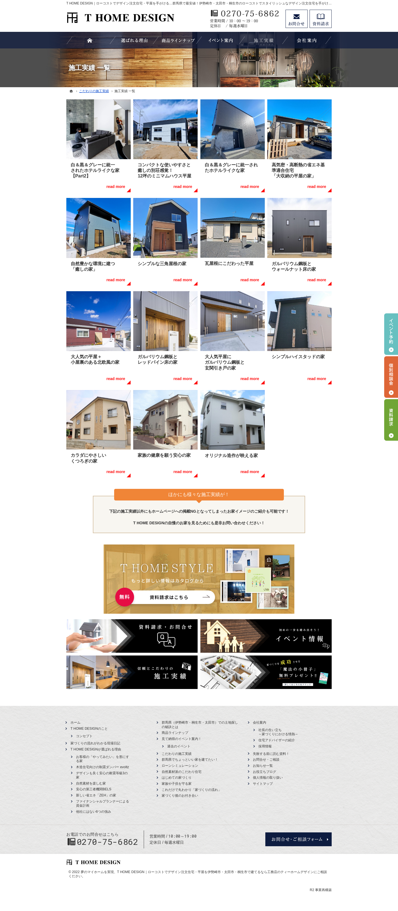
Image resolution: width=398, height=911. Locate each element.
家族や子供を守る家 (177, 784)
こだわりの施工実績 (177, 754)
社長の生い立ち (278, 732)
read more (115, 186)
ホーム (75, 722)
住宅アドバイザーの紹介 (276, 740)
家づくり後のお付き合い (180, 796)
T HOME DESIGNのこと (89, 729)
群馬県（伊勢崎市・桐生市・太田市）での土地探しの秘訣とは (200, 725)
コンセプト (84, 736)
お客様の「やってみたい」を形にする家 (102, 759)
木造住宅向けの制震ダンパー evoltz (102, 767)
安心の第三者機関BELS (93, 789)
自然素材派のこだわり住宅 (181, 772)
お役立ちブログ (264, 772)
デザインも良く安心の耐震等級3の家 (102, 775)
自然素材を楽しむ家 (91, 783)
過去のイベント (178, 746)
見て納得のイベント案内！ (181, 739)
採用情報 (265, 746)
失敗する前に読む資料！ (271, 754)
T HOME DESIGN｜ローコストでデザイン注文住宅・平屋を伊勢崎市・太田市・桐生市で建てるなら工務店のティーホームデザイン (215, 872)
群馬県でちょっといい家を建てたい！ (190, 760)
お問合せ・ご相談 (266, 760)
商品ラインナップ (175, 733)
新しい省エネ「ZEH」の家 (96, 795)
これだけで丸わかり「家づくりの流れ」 (191, 790)
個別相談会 (391, 377)
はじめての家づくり (177, 778)
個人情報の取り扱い (268, 778)
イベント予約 (391, 334)
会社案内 (259, 722)
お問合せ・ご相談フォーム (298, 839)
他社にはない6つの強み (93, 812)
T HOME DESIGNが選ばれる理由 (95, 749)
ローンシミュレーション (180, 766)
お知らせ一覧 (263, 766)
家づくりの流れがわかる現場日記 (95, 743)
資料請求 (321, 19)
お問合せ (297, 19)
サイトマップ (263, 784)
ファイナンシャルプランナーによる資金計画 (102, 803)
